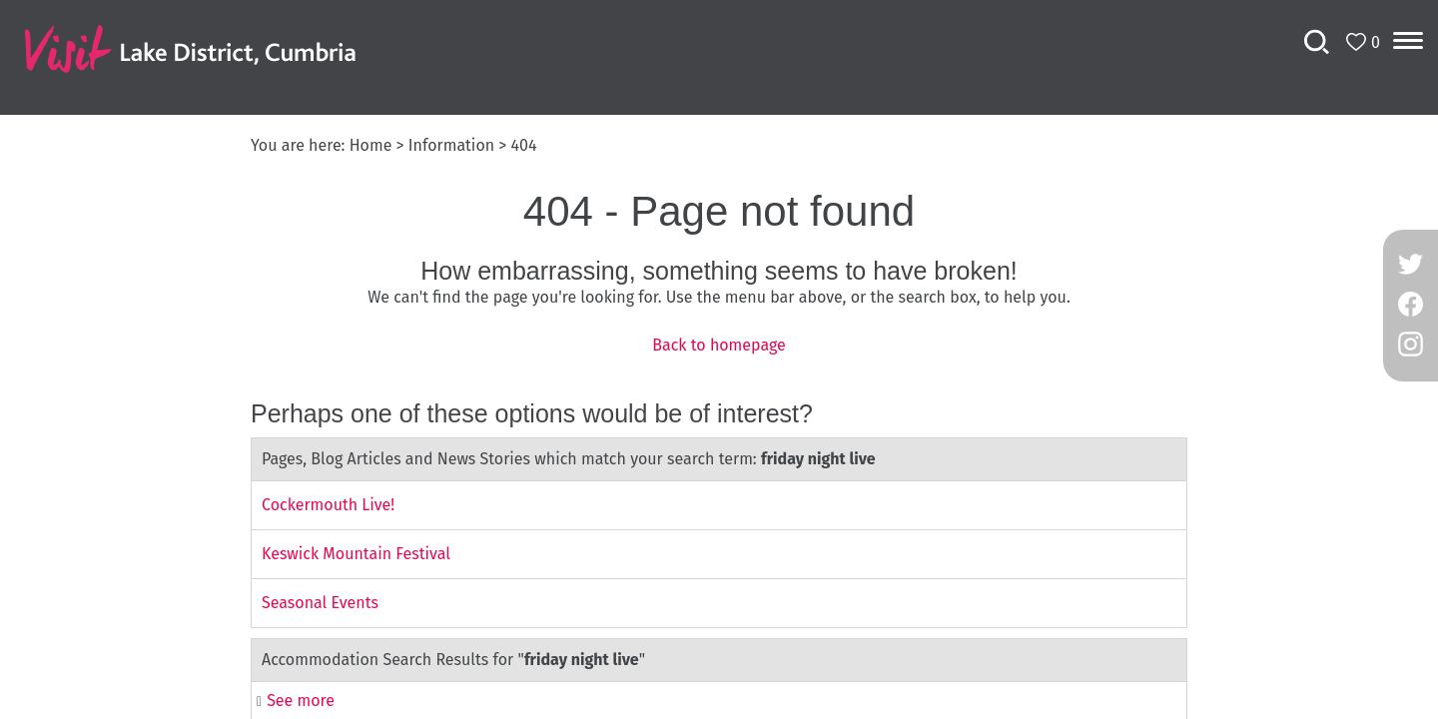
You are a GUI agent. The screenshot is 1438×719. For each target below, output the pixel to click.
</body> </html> (719, 359)
